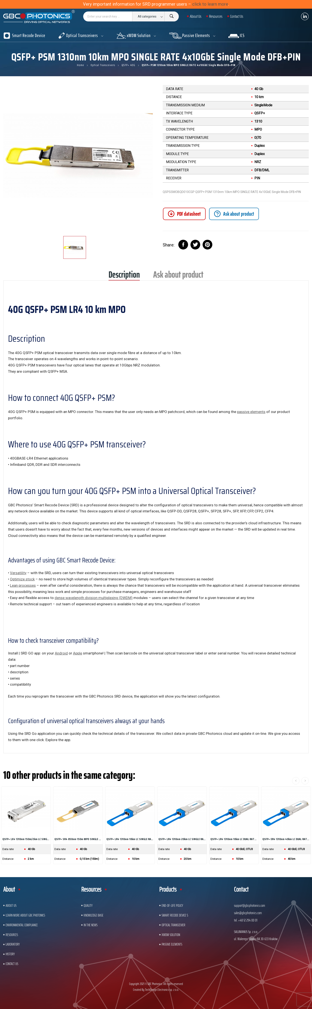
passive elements (251, 412)
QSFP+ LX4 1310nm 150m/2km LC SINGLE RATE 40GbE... (26, 839)
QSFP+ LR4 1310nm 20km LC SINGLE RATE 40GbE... (182, 839)
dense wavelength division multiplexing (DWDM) (94, 598)
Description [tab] (124, 276)
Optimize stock (22, 579)
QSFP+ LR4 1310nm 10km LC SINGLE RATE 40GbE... (130, 839)
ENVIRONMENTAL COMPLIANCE (22, 925)
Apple (77, 653)
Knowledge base (93, 915)
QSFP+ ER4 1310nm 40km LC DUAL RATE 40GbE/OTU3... (286, 839)
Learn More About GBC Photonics (25, 915)
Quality (88, 905)
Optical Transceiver (173, 925)
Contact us (12, 964)
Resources (12, 935)
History (10, 954)
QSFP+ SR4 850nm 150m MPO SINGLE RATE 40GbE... (78, 839)
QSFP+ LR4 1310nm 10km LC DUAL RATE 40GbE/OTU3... (234, 839)
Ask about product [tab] (178, 276)
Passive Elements (172, 944)
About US (11, 905)
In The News (91, 925)
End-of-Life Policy (172, 905)
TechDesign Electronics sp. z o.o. (162, 989)
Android (61, 653)
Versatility (18, 573)
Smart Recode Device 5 (175, 915)
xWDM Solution (171, 935)
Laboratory (13, 944)
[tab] (234, 214)
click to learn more (210, 4)
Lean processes (23, 585)
